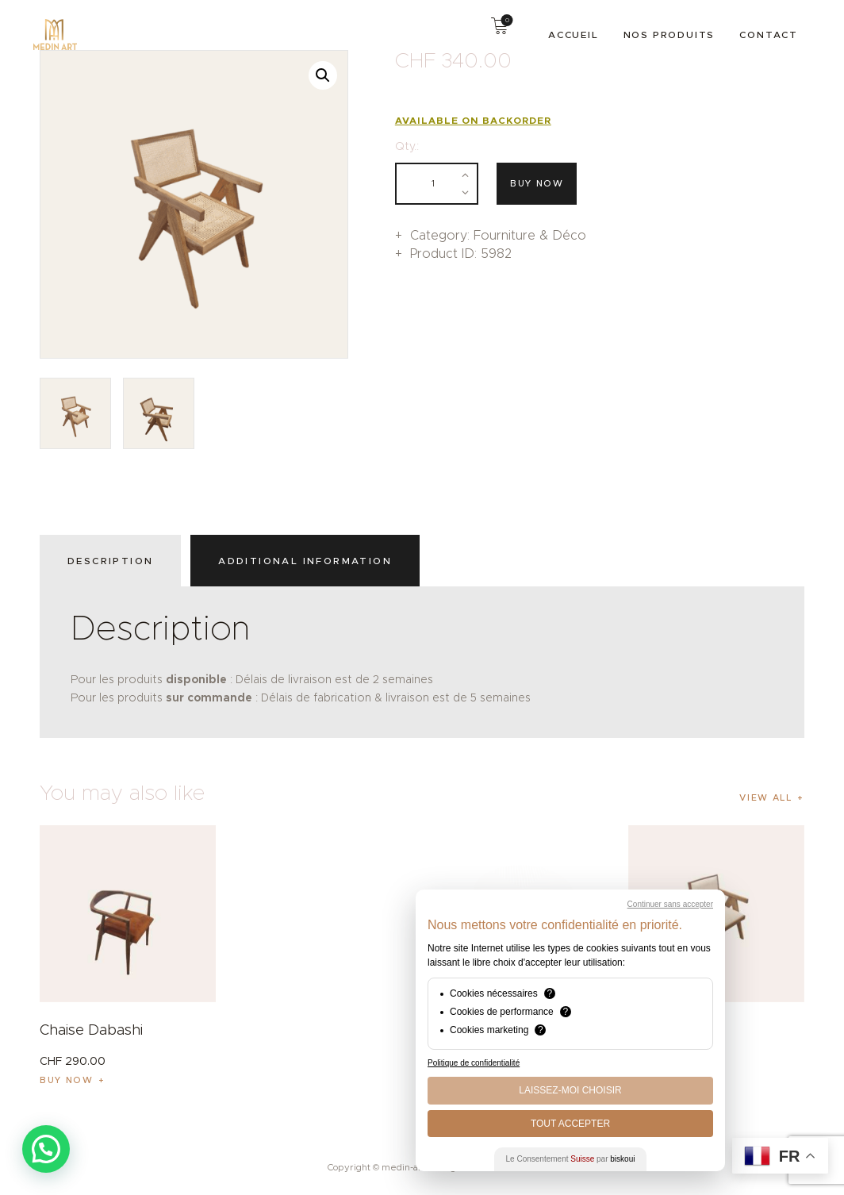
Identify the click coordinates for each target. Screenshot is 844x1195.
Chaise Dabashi (91, 1030)
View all (765, 797)
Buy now (537, 183)
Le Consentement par (570, 1159)
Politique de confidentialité (474, 1063)
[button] (323, 75)
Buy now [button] (67, 1079)
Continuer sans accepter (670, 904)
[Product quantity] (436, 184)
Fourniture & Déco (530, 235)
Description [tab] (110, 561)
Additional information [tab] (305, 561)
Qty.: (407, 146)
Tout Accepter (570, 1123)
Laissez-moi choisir (570, 1090)
